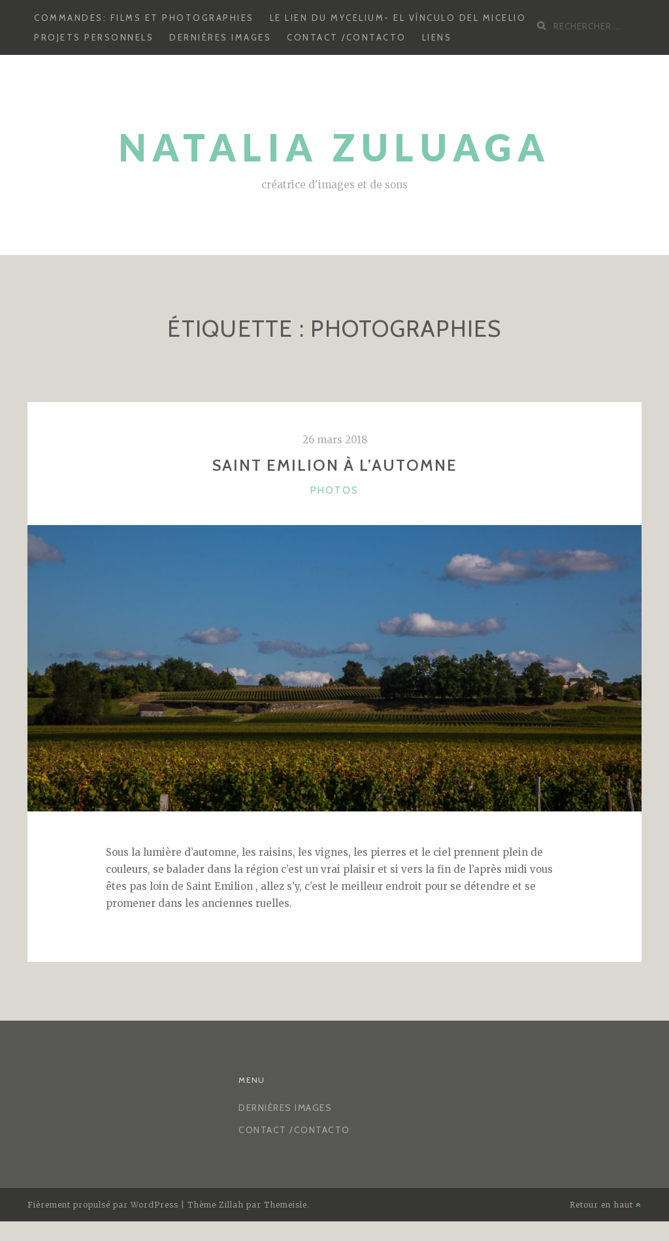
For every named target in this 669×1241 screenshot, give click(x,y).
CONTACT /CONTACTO (346, 37)
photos (334, 490)
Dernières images (220, 37)
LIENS (437, 37)
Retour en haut (606, 1205)
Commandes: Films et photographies (144, 17)
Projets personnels (94, 37)
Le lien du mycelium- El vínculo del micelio (398, 17)
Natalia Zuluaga (335, 147)
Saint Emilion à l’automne (334, 465)
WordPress (154, 1205)
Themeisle (285, 1205)
